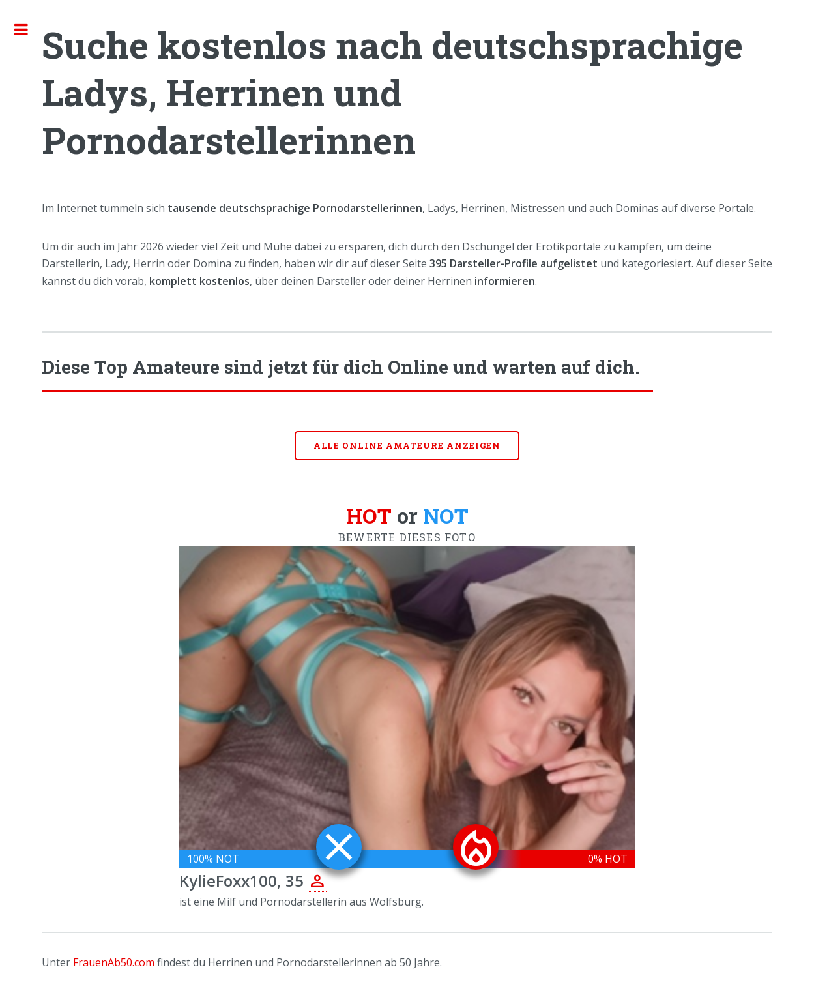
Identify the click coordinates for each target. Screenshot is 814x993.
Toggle (28, 29)
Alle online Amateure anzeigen (407, 445)
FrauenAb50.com (113, 962)
